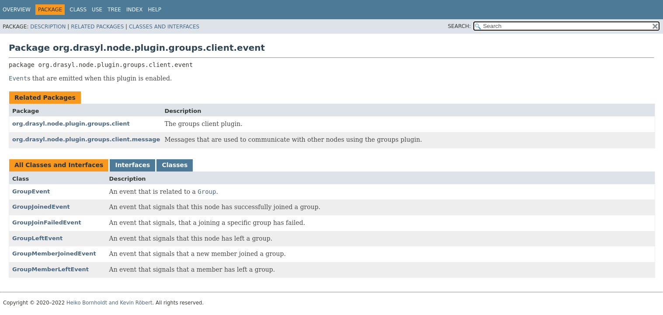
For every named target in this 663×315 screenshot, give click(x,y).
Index (134, 10)
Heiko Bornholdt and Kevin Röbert (109, 303)
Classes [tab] (174, 164)
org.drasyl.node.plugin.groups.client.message (86, 139)
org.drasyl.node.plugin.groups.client (71, 123)
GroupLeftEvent (37, 238)
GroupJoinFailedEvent (46, 222)
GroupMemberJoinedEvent (54, 253)
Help (154, 10)
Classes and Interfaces (164, 27)
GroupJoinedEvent (41, 206)
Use (97, 10)
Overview (17, 10)
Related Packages (97, 27)
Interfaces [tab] (132, 164)
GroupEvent (31, 191)
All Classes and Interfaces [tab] (58, 164)
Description (48, 27)
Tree (114, 10)
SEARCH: (459, 26)
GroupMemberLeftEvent (50, 269)
